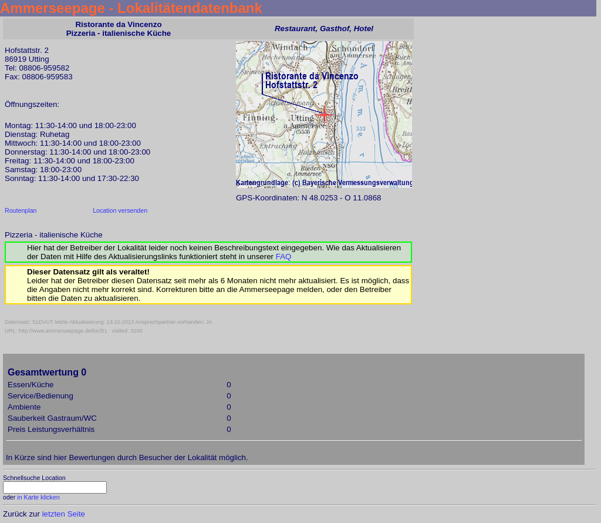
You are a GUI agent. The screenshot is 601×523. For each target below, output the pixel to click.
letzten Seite (63, 513)
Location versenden (120, 210)
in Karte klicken (38, 497)
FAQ (284, 256)
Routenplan (21, 210)
